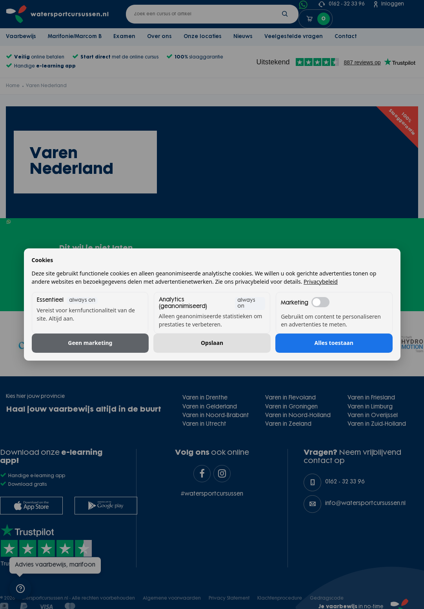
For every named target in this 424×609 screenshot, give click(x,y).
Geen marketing (90, 343)
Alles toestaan (334, 343)
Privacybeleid (321, 281)
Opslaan (212, 343)
